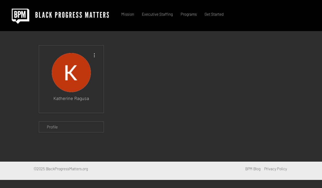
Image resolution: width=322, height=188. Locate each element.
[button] (157, 14)
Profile (52, 127)
